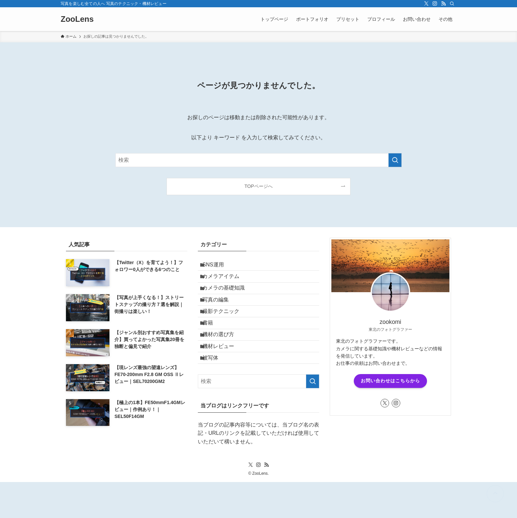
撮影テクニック (225, 329)
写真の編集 (220, 313)
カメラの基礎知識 (228, 298)
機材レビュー (223, 376)
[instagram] (435, 3)
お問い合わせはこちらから (390, 380)
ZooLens (77, 19)
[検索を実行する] (395, 160)
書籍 (212, 345)
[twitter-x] (426, 3)
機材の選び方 (223, 360)
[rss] (443, 3)
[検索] (452, 3)
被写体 (215, 392)
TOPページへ (258, 186)
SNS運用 (217, 266)
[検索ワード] (258, 160)
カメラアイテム (225, 282)
